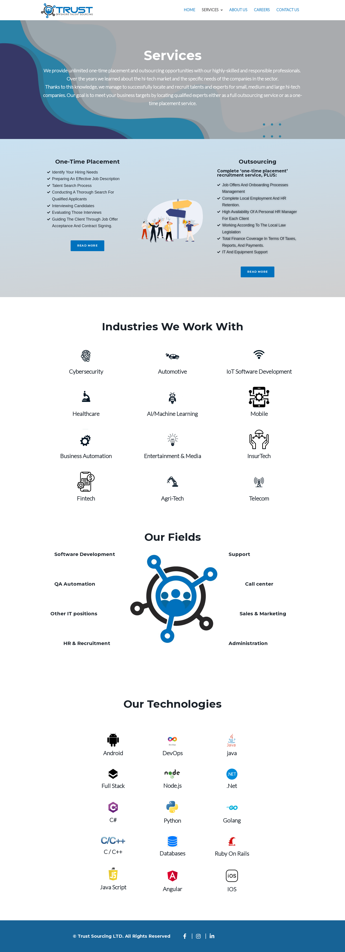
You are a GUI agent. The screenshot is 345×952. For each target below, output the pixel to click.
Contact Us (287, 10)
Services (211, 10)
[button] (212, 10)
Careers (262, 10)
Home (189, 10)
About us (238, 10)
